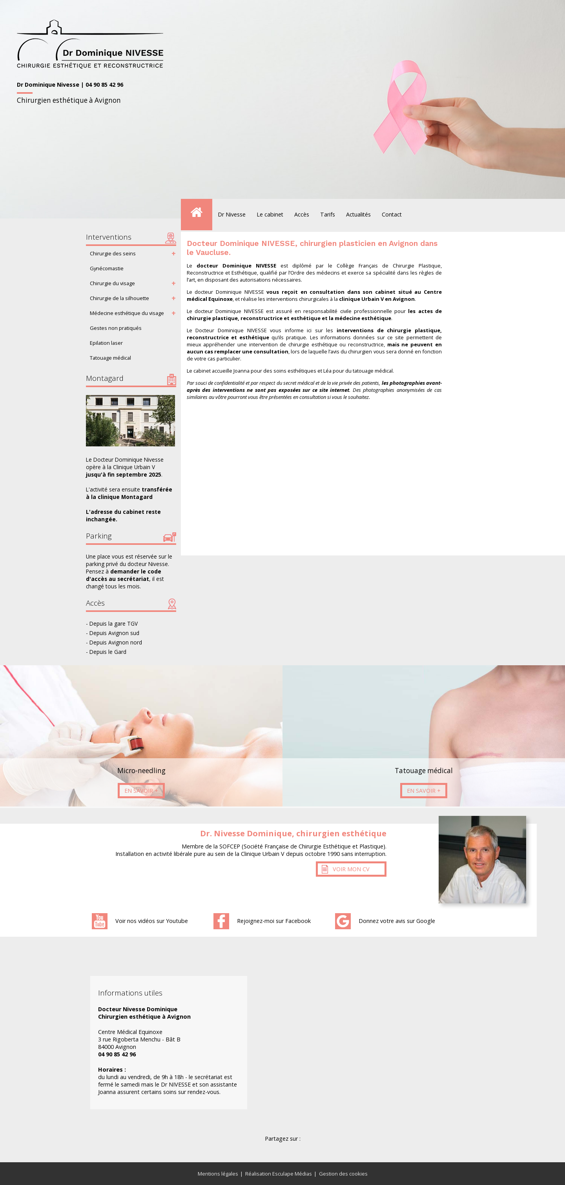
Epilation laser (106, 342)
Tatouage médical (110, 357)
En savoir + (141, 790)
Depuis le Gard (107, 651)
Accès (301, 214)
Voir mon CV (351, 869)
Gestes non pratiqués (116, 327)
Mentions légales (218, 1173)
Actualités (358, 214)
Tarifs (327, 214)
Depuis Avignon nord (115, 642)
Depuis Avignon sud (114, 633)
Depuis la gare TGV (113, 623)
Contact (392, 214)
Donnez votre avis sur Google (397, 921)
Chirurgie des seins (113, 253)
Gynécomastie (107, 268)
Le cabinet (270, 214)
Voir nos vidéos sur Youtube (151, 921)
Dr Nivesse (232, 214)
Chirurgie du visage (112, 283)
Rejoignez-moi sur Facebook (274, 921)
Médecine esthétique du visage (127, 313)
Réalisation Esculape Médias (278, 1173)
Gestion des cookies (343, 1173)
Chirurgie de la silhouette (119, 298)
